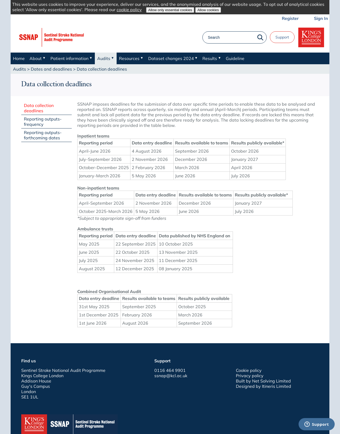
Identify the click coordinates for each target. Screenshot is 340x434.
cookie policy (129, 9)
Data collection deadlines (39, 108)
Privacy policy (250, 375)
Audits (19, 69)
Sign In (321, 18)
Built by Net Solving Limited (263, 381)
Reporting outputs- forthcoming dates (43, 135)
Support (282, 37)
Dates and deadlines (51, 69)
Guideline (235, 58)
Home (19, 58)
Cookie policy (249, 370)
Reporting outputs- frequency (43, 121)
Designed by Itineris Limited (263, 386)
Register (290, 18)
